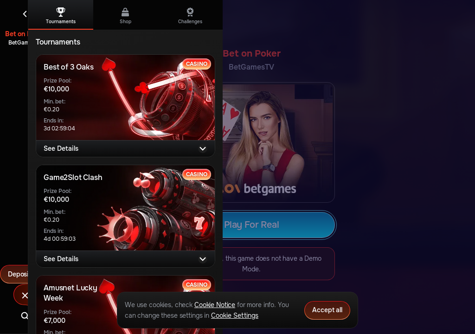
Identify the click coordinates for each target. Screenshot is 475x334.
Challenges (190, 16)
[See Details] (202, 148)
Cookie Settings (234, 315)
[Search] (25, 316)
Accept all (327, 310)
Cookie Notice (214, 305)
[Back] (25, 14)
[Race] (25, 295)
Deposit (25, 274)
